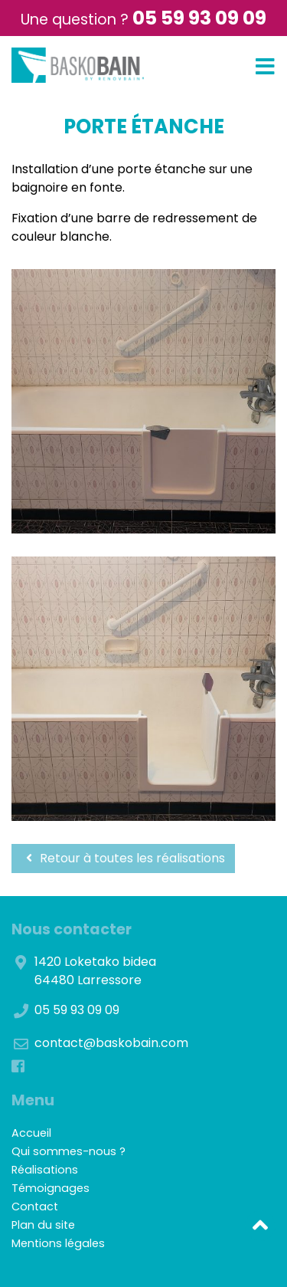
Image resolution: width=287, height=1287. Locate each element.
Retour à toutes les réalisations (123, 858)
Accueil (31, 1133)
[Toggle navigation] (265, 67)
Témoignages (50, 1188)
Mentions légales (58, 1243)
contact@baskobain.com (111, 1043)
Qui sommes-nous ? (68, 1151)
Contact (34, 1206)
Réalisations (44, 1169)
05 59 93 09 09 (199, 18)
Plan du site (43, 1225)
